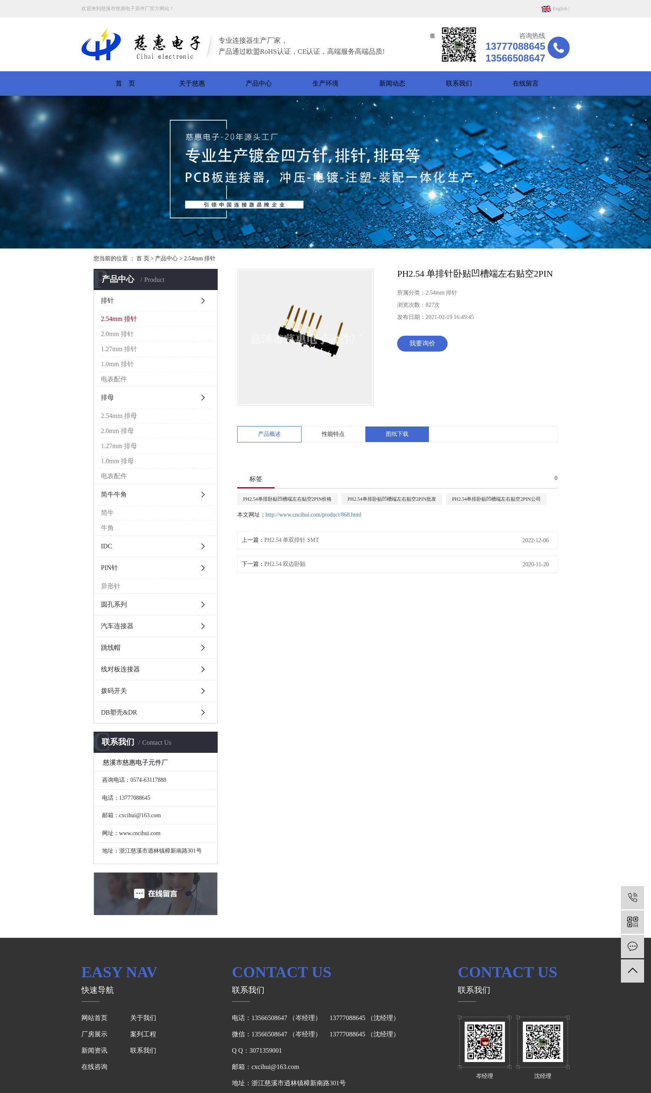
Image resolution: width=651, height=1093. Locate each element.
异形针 (110, 586)
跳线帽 (110, 647)
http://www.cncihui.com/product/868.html (314, 515)
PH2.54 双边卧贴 (285, 564)
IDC (106, 546)
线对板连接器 (120, 669)
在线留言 (526, 83)
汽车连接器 (117, 625)
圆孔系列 (114, 604)
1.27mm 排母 (119, 445)
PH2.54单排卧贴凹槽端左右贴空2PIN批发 (391, 499)
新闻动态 (392, 83)
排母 (107, 397)
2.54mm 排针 (200, 258)
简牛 (107, 512)
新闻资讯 (94, 1050)
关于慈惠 (192, 83)
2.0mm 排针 (117, 333)
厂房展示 (94, 1034)
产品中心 (259, 83)
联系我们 (459, 83)
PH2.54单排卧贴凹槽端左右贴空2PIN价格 (287, 499)
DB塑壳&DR (119, 712)
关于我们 (143, 1017)
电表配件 (114, 379)
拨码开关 (114, 690)
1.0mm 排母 (117, 460)
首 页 (125, 83)
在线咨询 (94, 1066)
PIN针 (109, 567)
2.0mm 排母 (117, 430)
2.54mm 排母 (119, 415)
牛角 (107, 527)
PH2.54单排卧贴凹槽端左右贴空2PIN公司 (496, 499)
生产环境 (325, 83)
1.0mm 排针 (117, 364)
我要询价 (422, 343)
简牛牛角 (114, 494)
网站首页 (94, 1017)
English (554, 8)
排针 (107, 300)
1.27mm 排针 (119, 348)
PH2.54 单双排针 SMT (291, 540)
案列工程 (143, 1034)
